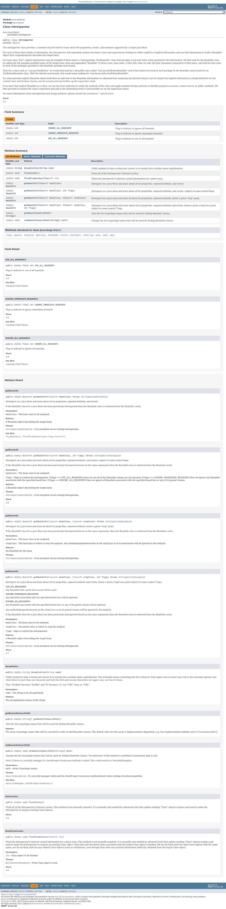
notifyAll (75, 235)
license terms (141, 2)
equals (17, 235)
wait (98, 235)
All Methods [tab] (13, 156)
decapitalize (31, 168)
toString (88, 235)
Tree (47, 7)
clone (9, 235)
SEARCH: (159, 12)
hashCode (53, 235)
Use (41, 7)
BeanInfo (11, 186)
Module (15, 7)
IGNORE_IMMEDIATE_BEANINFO (63, 133)
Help (73, 7)
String (18, 168)
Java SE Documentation (65, 897)
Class (47, 178)
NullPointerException (18, 863)
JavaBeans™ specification (100, 93)
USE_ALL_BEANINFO (58, 138)
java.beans (18, 22)
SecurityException (16, 776)
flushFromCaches (33, 178)
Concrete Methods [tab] (55, 156)
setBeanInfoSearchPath (37, 220)
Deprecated (56, 7)
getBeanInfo (30, 183)
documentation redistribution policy (65, 904)
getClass (41, 235)
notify (64, 235)
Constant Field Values (17, 286)
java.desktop (18, 19)
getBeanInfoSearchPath (37, 213)
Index (67, 7)
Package (25, 7)
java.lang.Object (11, 32)
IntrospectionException (94, 397)
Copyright (5, 901)
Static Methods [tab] (32, 156)
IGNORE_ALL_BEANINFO (59, 128)
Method (38, 12)
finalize (28, 235)
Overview (5, 7)
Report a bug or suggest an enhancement (18, 894)
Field (21, 12)
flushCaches (30, 173)
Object (16, 43)
